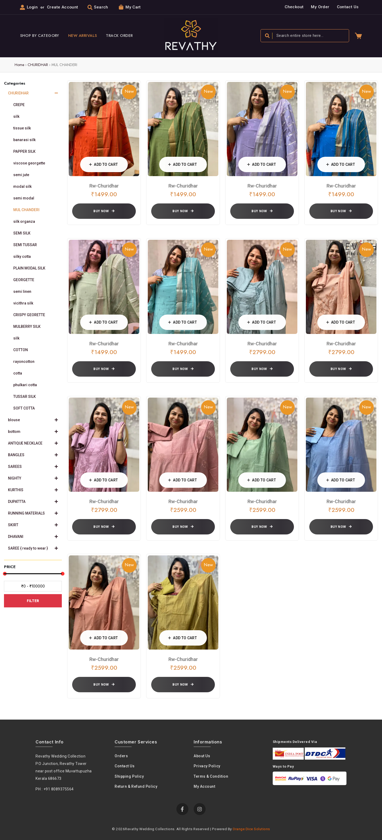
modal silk (22, 186)
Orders (121, 756)
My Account (204, 786)
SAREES (33, 466)
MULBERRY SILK (27, 326)
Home (19, 64)
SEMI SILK (22, 233)
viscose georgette (29, 163)
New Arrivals (82, 35)
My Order (320, 7)
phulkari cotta (25, 385)
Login (32, 7)
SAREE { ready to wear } (33, 548)
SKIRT (33, 525)
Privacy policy (207, 766)
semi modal (23, 198)
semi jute (21, 175)
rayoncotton (23, 361)
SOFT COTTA (24, 408)
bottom (33, 431)
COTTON (20, 350)
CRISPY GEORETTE (29, 315)
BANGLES (33, 455)
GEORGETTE (23, 280)
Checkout (294, 7)
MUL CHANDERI (26, 210)
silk (16, 116)
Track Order (119, 35)
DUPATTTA (33, 501)
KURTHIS (33, 490)
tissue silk (22, 128)
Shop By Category (39, 35)
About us (202, 756)
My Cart (130, 7)
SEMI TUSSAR (25, 245)
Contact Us (348, 7)
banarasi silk (24, 140)
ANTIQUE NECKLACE (33, 443)
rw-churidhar (104, 186)
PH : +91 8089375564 (55, 789)
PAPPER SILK (24, 151)
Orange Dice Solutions (251, 829)
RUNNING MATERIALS (33, 513)
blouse (33, 420)
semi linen (22, 291)
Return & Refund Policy (136, 786)
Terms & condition (211, 776)
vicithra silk (23, 303)
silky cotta (22, 256)
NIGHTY (33, 478)
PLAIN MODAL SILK (29, 268)
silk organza (24, 221)
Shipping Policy (129, 776)
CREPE (19, 105)
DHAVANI (33, 536)
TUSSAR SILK (24, 396)
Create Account (62, 7)
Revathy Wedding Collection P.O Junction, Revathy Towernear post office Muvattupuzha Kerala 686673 (64, 767)
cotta (17, 373)
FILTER (33, 600)
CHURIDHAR (38, 64)
